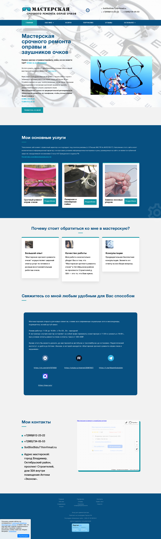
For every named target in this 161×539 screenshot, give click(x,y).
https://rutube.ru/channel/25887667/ (79, 368)
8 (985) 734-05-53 (28, 99)
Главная (29, 22)
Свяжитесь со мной (32, 110)
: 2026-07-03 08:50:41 (90, 518)
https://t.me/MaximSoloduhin (111, 368)
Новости (99, 504)
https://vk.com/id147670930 (45, 368)
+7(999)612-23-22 (111, 12)
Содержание (61, 504)
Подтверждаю (23, 536)
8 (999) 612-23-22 (28, 101)
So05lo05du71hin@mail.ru (114, 8)
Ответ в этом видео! (37, 63)
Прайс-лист (99, 501)
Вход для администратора (80, 512)
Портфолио (88, 22)
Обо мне (61, 501)
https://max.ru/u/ (45, 385)
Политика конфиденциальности (36, 157)
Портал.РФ (88, 515)
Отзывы (108, 22)
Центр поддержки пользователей (80, 521)
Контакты (100, 499)
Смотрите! (52, 71)
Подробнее (12, 531)
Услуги (68, 22)
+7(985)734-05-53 (131, 12)
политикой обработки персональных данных (14, 524)
